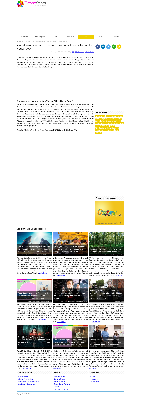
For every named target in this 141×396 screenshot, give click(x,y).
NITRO (110, 123)
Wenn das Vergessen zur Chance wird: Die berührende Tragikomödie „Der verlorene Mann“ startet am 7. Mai (33, 295)
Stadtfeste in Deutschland (26, 384)
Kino (55, 37)
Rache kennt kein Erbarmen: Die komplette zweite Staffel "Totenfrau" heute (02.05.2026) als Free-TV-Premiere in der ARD (34, 341)
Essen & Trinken (59, 379)
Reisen (56, 386)
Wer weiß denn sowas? (109, 121)
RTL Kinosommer (79, 52)
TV (86, 37)
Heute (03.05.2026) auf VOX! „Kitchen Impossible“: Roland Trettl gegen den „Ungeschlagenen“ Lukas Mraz (69, 249)
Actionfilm (87, 52)
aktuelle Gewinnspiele (25, 379)
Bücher (116, 37)
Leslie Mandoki (111, 116)
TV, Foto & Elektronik (61, 389)
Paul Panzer (110, 130)
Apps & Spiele (40, 37)
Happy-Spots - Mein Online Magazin (31, 4)
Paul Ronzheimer (110, 118)
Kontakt (92, 376)
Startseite (24, 37)
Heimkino (70, 37)
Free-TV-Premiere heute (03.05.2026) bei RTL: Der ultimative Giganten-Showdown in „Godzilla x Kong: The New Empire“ (34, 249)
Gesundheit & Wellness (62, 384)
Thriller (92, 52)
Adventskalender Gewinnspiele (28, 381)
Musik (101, 37)
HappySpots (20, 41)
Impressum (94, 379)
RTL (73, 52)
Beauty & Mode (59, 376)
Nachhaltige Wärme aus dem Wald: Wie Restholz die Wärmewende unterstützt (105, 250)
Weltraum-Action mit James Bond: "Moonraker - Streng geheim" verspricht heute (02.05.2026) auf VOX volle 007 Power (69, 294)
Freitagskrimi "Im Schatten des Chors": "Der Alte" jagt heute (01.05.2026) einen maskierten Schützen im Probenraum (105, 342)
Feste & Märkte (23, 376)
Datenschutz (94, 381)
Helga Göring (100, 116)
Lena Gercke (101, 123)
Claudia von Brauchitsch (107, 128)
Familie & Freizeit (60, 381)
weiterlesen (43, 273)
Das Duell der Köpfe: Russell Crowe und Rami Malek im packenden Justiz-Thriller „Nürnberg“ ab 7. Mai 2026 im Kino (70, 342)
